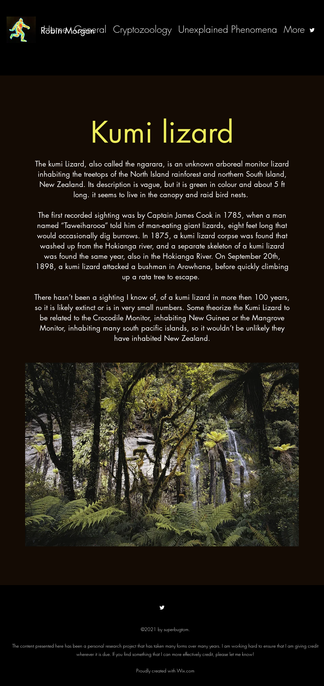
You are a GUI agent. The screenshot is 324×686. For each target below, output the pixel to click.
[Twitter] (312, 30)
